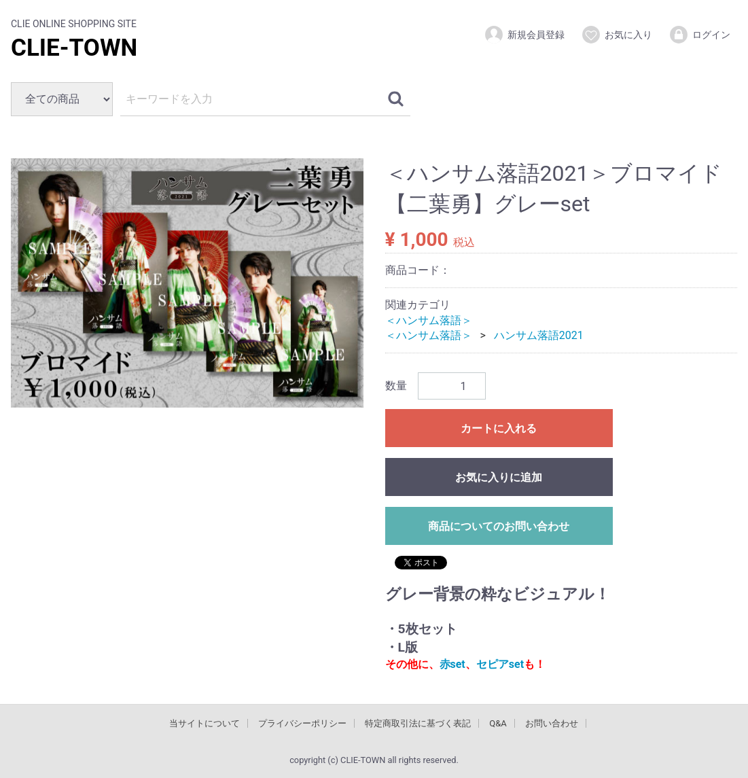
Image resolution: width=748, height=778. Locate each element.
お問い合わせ (551, 722)
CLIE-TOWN (74, 48)
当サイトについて (204, 722)
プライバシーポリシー (302, 722)
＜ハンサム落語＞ (428, 319)
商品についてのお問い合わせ (498, 526)
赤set (452, 664)
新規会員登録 (524, 34)
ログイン (699, 34)
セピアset (500, 664)
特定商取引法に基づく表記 (418, 722)
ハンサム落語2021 (539, 335)
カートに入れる (499, 428)
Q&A (498, 722)
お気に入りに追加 (498, 477)
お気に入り (616, 34)
